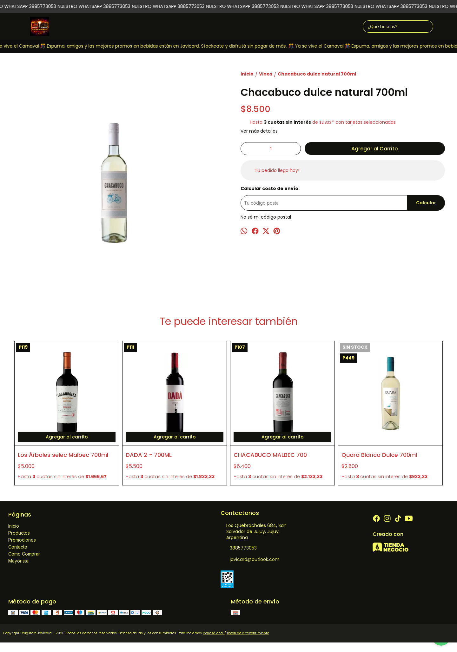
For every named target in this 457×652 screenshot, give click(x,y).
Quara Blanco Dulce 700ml (379, 455)
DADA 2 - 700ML (149, 455)
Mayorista (18, 560)
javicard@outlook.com (250, 559)
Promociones (22, 540)
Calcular (426, 203)
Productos (19, 533)
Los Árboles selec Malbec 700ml (63, 455)
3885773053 (239, 548)
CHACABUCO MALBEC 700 (270, 455)
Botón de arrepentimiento (248, 633)
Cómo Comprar (24, 554)
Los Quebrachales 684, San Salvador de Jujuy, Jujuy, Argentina (254, 531)
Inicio (13, 526)
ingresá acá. (213, 633)
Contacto (17, 547)
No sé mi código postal (266, 217)
